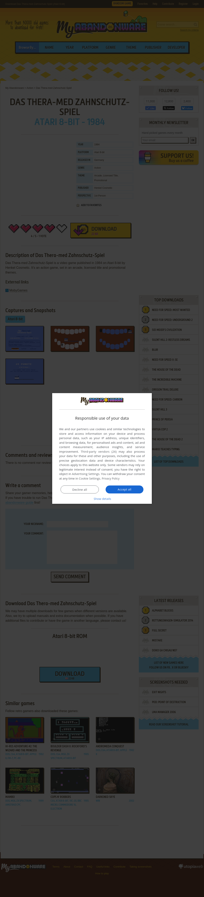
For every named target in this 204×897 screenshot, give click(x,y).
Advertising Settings (85, 474)
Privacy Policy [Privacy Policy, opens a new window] (111, 478)
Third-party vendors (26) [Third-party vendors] (99, 451)
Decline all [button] (79, 489)
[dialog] (102, 448)
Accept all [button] (125, 489)
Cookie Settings (89, 478)
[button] (102, 498)
